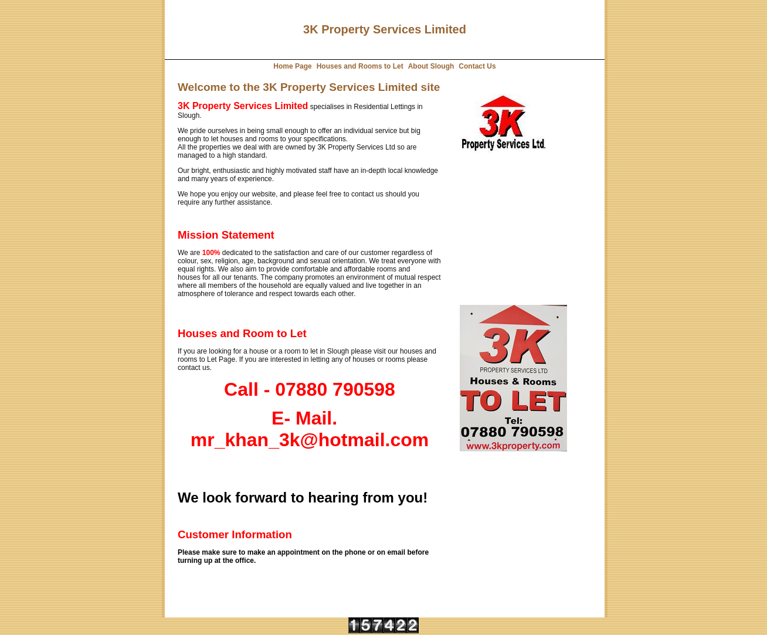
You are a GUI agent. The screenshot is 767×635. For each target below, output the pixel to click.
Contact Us (477, 66)
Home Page (292, 66)
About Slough (431, 66)
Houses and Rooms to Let (360, 66)
